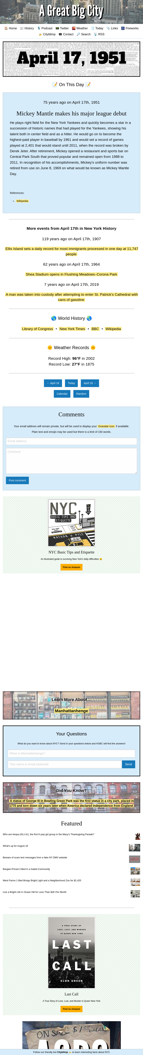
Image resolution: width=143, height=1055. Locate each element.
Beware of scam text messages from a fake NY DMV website (35, 857)
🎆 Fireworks (130, 28)
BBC (95, 329)
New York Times (72, 329)
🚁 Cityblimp (47, 34)
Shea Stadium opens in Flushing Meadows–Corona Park (71, 274)
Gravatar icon (106, 426)
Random (81, 393)
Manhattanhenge (71, 711)
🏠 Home (10, 28)
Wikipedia (22, 200)
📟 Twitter (62, 28)
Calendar (62, 393)
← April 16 (53, 383)
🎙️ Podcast (45, 28)
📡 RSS (99, 34)
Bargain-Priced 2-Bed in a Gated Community (26, 869)
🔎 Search (84, 34)
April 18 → (90, 383)
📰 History (27, 28)
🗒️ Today (97, 28)
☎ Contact (65, 34)
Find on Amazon (71, 567)
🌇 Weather (80, 28)
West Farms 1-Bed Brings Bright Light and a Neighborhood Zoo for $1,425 (42, 880)
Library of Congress (37, 329)
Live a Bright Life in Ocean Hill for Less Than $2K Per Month (34, 892)
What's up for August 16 (15, 845)
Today (71, 383)
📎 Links (112, 28)
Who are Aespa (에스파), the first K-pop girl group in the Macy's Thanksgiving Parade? (48, 834)
